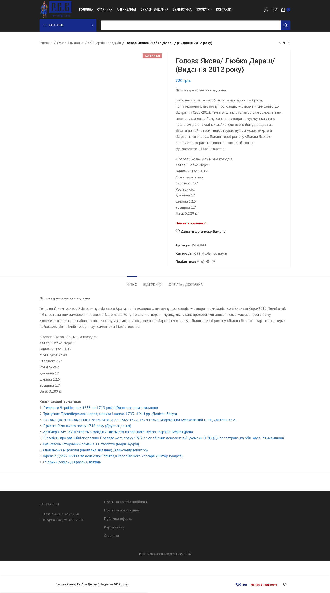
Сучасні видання (70, 42)
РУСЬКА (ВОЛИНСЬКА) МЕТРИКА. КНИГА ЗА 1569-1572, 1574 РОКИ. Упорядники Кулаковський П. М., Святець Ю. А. (139, 419)
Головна (46, 42)
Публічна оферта (118, 518)
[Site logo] (55, 9)
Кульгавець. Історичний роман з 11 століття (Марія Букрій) (91, 443)
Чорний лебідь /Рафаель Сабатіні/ (73, 462)
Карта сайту (114, 527)
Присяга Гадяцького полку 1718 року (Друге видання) (87, 425)
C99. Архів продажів (104, 42)
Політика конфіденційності (126, 501)
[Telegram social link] (208, 261)
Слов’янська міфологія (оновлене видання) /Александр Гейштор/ (95, 450)
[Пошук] (195, 25)
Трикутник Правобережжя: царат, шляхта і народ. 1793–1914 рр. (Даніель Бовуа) (110, 413)
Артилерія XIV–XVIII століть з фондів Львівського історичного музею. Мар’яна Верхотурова (118, 431)
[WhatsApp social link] (202, 261)
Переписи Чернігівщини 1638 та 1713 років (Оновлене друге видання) (100, 407)
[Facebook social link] (198, 261)
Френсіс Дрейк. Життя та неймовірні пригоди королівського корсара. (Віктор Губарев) (113, 455)
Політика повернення (121, 510)
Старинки (111, 535)
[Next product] (288, 43)
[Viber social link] (213, 261)
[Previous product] (280, 43)
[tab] (132, 282)
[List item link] (69, 513)
